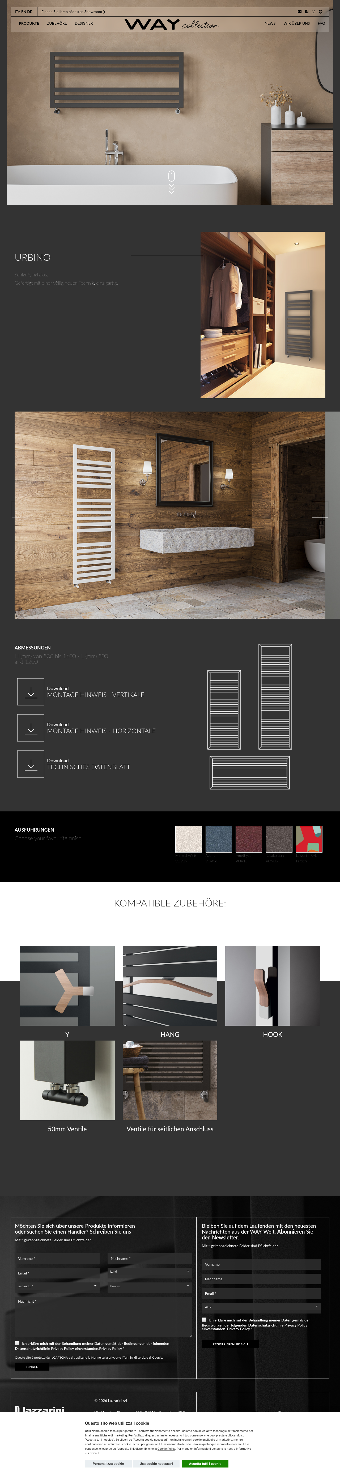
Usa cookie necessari (156, 1464)
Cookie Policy (166, 1449)
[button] (320, 509)
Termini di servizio (135, 1357)
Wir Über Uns (296, 23)
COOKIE (95, 1453)
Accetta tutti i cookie (205, 1464)
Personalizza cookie (108, 1464)
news (270, 23)
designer (84, 23)
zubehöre (57, 23)
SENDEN (32, 1367)
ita (17, 11)
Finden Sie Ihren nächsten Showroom (73, 11)
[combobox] (150, 1271)
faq (321, 23)
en (23, 11)
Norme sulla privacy (104, 1357)
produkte (29, 23)
